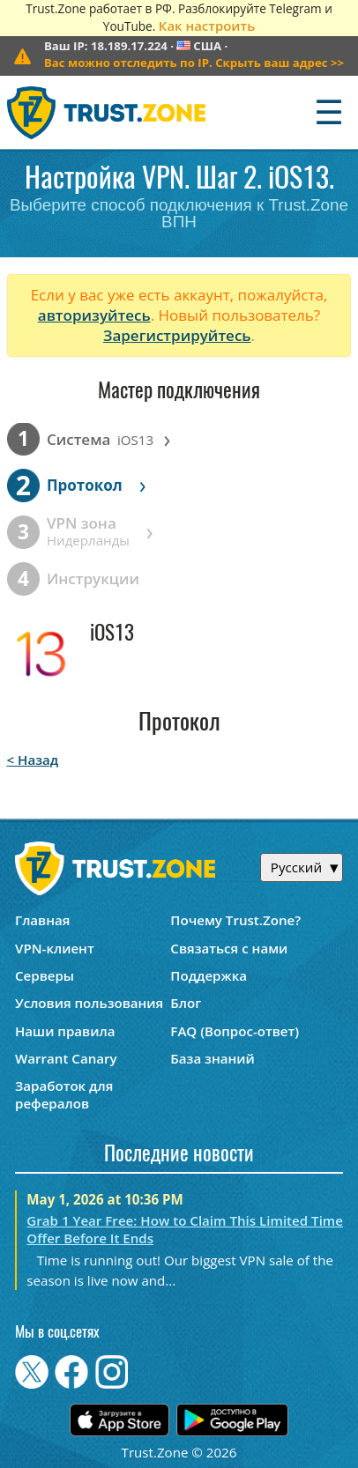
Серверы (44, 975)
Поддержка (208, 975)
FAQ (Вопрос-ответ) (234, 1031)
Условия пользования (89, 1003)
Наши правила (65, 1031)
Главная (42, 920)
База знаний (212, 1058)
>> (194, 62)
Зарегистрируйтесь (177, 335)
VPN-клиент (54, 948)
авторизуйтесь (94, 315)
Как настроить (207, 25)
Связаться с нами (228, 948)
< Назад (33, 759)
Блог (185, 1003)
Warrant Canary (66, 1058)
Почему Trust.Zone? (235, 920)
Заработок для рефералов (64, 1094)
